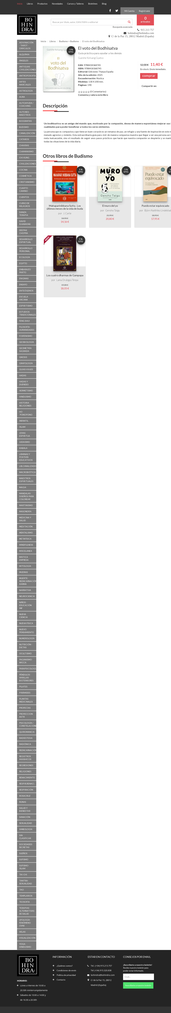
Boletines (92, 3)
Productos (42, 3)
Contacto (58, 979)
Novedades (57, 3)
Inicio (21, 3)
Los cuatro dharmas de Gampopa (64, 275)
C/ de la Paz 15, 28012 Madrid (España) (132, 36)
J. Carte (67, 213)
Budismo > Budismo (69, 41)
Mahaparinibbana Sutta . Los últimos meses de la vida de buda (65, 207)
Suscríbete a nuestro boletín (138, 985)
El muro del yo (110, 205)
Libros (30, 3)
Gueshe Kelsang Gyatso (91, 57)
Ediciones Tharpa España (100, 71)
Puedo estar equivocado (155, 205)
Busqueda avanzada (122, 26)
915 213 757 (147, 30)
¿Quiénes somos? (62, 965)
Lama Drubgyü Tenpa (67, 280)
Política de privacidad (64, 975)
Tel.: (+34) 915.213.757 (101, 965)
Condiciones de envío (64, 970)
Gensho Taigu (112, 210)
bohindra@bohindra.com (141, 33)
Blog (104, 3)
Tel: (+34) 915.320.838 (101, 970)
